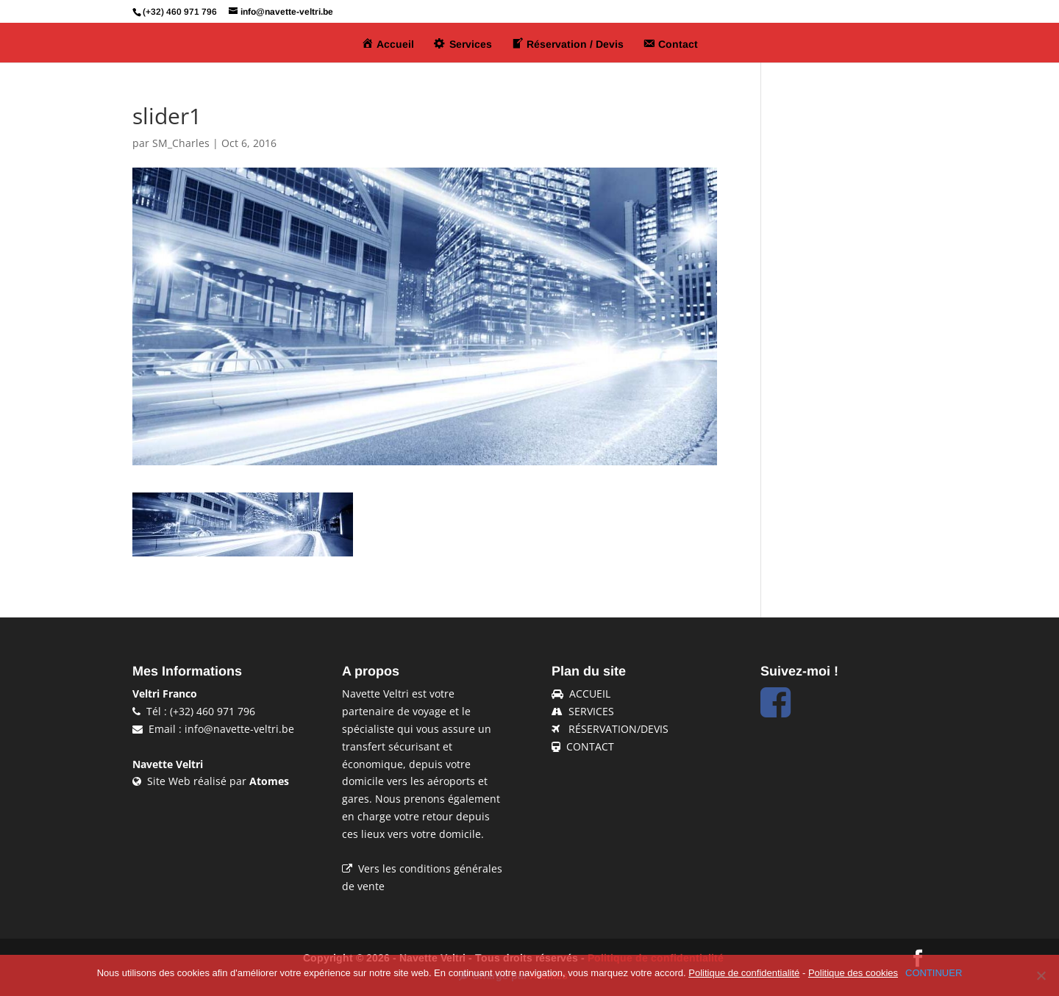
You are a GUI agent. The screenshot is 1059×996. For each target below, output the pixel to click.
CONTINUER (933, 972)
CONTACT (590, 746)
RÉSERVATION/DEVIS (618, 729)
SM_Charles (181, 143)
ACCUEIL (589, 694)
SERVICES (591, 711)
